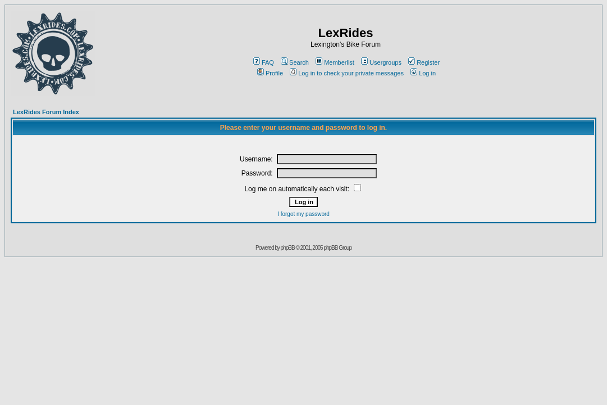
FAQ (263, 62)
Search (295, 62)
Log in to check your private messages (347, 73)
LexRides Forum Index (46, 112)
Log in (423, 73)
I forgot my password (303, 214)
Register (424, 62)
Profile (270, 73)
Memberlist (335, 62)
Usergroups (381, 62)
